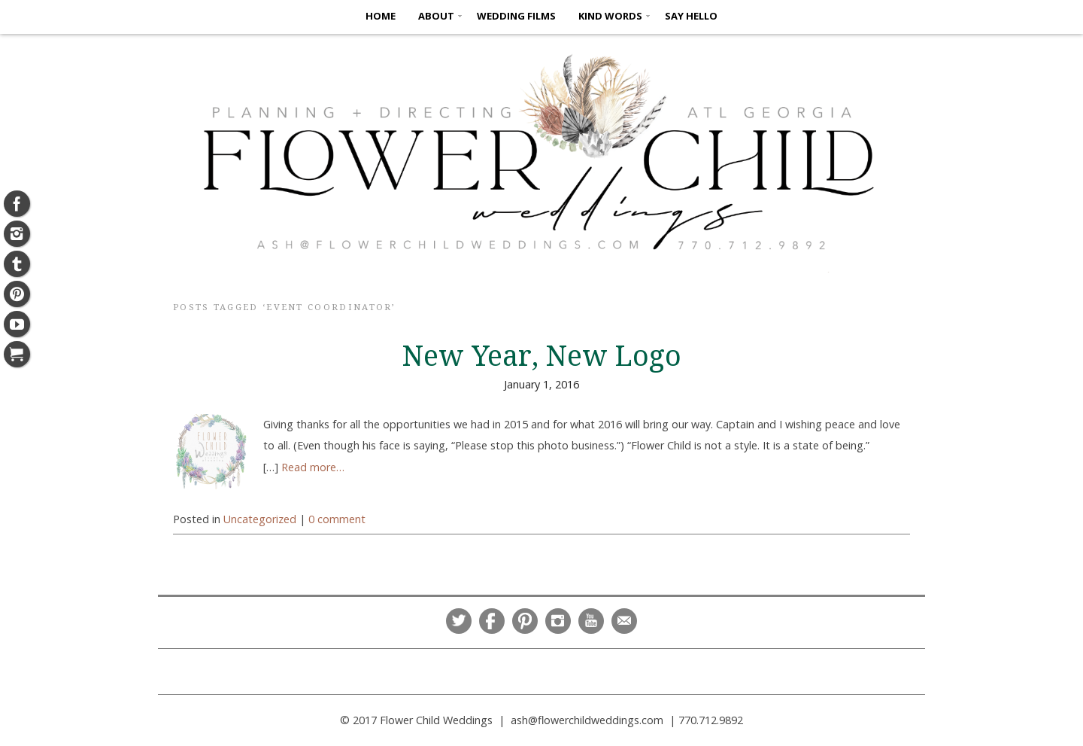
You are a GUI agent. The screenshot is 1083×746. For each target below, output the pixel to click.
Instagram (558, 621)
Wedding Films (516, 16)
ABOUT (436, 16)
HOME (381, 16)
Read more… (312, 467)
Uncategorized (259, 519)
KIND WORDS (610, 16)
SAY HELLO (691, 16)
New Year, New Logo (541, 356)
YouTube (591, 621)
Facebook (492, 621)
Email (624, 621)
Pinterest (525, 621)
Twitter (459, 621)
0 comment (337, 519)
